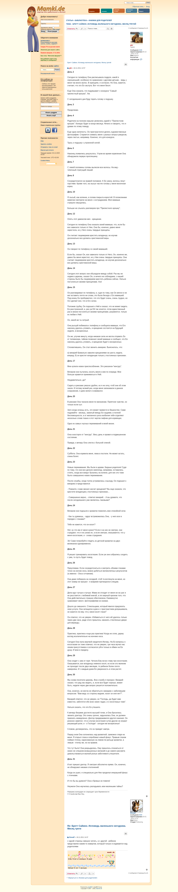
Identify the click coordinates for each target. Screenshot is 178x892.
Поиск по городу (46, 106)
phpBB (90, 887)
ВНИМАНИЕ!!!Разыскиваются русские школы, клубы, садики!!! (49, 42)
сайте (56, 66)
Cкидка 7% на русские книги (50, 46)
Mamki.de (99, 888)
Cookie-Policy (45, 160)
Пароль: (43, 23)
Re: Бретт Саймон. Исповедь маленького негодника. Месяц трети (96, 827)
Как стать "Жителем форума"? (51, 55)
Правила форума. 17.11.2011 (50, 52)
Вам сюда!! (56, 29)
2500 (140, 815)
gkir (131, 45)
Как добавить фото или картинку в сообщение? (49, 59)
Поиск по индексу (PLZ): (49, 102)
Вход (148, 6)
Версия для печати (47, 150)
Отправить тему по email (49, 147)
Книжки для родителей (100, 20)
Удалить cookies (46, 144)
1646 (140, 50)
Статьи (69, 20)
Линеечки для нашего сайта (50, 49)
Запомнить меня (47, 27)
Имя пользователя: (47, 19)
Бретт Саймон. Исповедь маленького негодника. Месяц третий (104, 24)
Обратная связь (138, 6)
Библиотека (81, 20)
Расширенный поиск (48, 73)
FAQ (42, 141)
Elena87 (133, 813)
